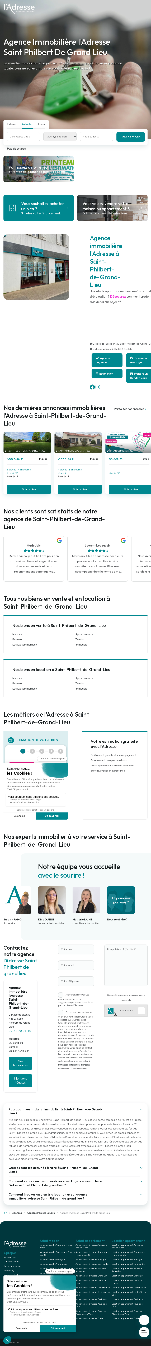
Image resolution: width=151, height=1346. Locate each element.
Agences (17, 1213)
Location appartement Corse (125, 1318)
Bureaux (17, 639)
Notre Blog (8, 1270)
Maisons (17, 634)
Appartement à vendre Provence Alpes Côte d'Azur (91, 1312)
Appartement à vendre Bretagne (91, 1259)
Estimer (12, 124)
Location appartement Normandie (128, 1264)
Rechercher (131, 137)
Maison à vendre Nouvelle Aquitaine (57, 1268)
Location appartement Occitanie (127, 1299)
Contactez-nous (11, 1261)
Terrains (80, 639)
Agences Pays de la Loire (41, 1213)
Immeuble (81, 644)
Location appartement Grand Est (127, 1275)
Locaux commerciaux (24, 644)
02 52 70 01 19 (20, 1031)
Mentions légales (20, 1080)
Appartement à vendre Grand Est (91, 1275)
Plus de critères (18, 149)
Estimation (104, 373)
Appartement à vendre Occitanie (91, 1299)
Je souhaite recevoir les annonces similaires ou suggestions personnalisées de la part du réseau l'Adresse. (75, 1000)
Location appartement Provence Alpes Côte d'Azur (127, 1312)
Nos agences (9, 1257)
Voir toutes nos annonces (131, 409)
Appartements (84, 634)
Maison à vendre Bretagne (52, 1259)
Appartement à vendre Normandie (92, 1264)
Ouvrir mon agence (12, 1266)
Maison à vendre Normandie (53, 1264)
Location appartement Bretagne (127, 1259)
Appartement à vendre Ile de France (93, 1287)
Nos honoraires (20, 1063)
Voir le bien (29, 489)
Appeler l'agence (103, 360)
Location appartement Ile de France (129, 1287)
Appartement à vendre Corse (89, 1318)
